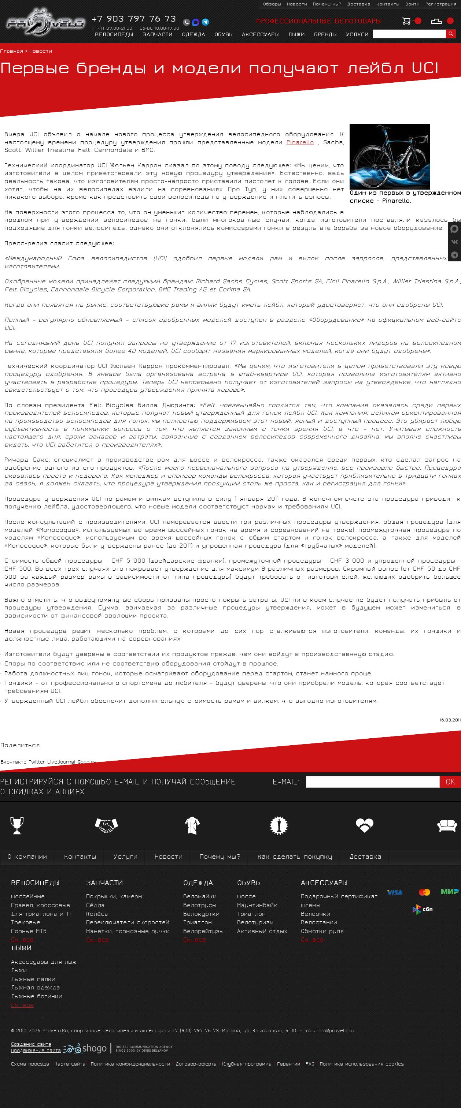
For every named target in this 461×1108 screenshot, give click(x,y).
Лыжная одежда (35, 988)
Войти (412, 4)
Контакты (387, 4)
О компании (27, 857)
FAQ (310, 1065)
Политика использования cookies (362, 1065)
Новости (297, 4)
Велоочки (315, 914)
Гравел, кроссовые (40, 906)
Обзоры (272, 4)
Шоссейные (28, 897)
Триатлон (197, 923)
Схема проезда (30, 1065)
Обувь (223, 35)
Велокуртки (201, 914)
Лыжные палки (33, 980)
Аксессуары (260, 35)
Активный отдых (262, 932)
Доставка (358, 4)
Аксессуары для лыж (44, 962)
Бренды (325, 35)
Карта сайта (70, 1065)
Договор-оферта (196, 1065)
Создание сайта (31, 1045)
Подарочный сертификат (339, 897)
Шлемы (310, 906)
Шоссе (246, 897)
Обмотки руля (322, 932)
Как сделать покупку (295, 857)
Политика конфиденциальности (130, 1065)
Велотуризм (255, 923)
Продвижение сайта (36, 1051)
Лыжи (296, 35)
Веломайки (200, 897)
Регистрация (441, 4)
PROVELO (46, 22)
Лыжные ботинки (36, 997)
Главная (11, 52)
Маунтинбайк (257, 906)
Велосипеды (114, 35)
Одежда (193, 35)
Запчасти (158, 35)
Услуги (357, 35)
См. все (22, 940)
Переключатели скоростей (127, 923)
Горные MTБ (29, 932)
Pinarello (300, 143)
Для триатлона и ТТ (42, 914)
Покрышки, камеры (114, 897)
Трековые (25, 923)
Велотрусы (199, 906)
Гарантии (288, 1065)
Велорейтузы (203, 932)
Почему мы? (327, 4)
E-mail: (286, 783)
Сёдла (95, 906)
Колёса (97, 914)
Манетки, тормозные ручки (128, 932)
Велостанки (319, 923)
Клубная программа (247, 1065)
